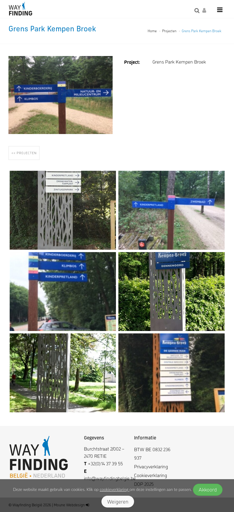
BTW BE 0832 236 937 (152, 453)
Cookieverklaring (150, 475)
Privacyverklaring (151, 466)
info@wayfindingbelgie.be (110, 478)
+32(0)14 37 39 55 (105, 463)
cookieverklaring (114, 489)
